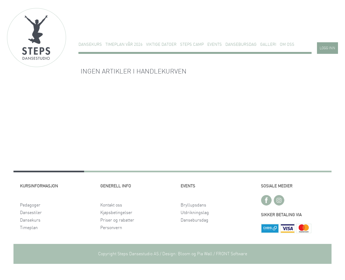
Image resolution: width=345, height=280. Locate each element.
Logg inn (327, 48)
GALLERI (268, 45)
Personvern (111, 228)
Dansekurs (90, 45)
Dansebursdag (241, 45)
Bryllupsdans (193, 205)
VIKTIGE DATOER (161, 45)
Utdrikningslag (195, 213)
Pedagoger (30, 205)
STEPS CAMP (192, 45)
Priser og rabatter (117, 220)
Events (214, 45)
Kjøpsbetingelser (116, 213)
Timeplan (29, 228)
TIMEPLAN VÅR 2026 (124, 45)
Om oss (287, 45)
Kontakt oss (111, 205)
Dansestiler (31, 213)
